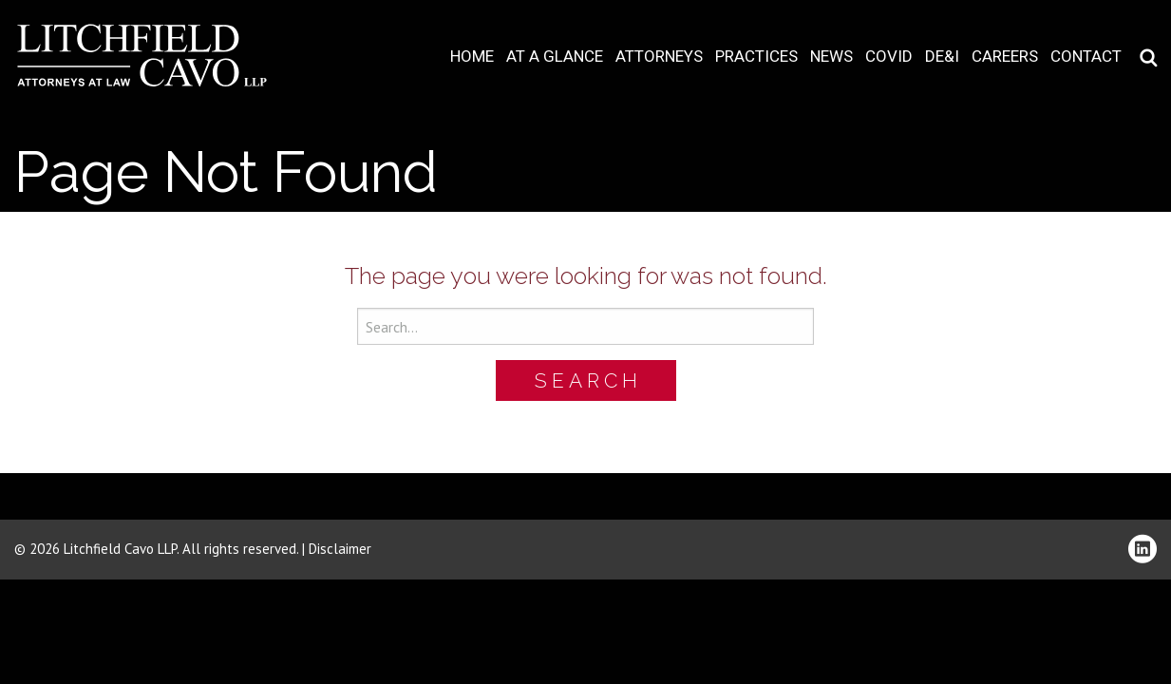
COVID (889, 56)
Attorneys (659, 56)
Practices (756, 56)
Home (472, 56)
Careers (1005, 56)
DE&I (942, 56)
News (831, 56)
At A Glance (554, 56)
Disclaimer (340, 549)
